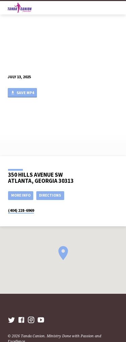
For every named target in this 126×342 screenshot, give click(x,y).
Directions (50, 195)
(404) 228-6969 (21, 210)
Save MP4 (22, 93)
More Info (21, 195)
